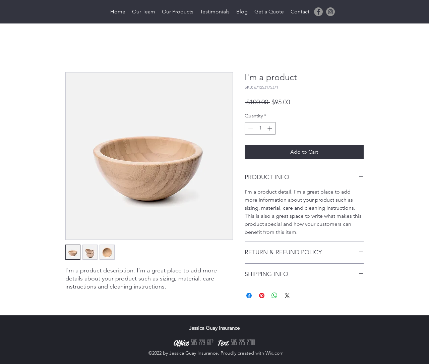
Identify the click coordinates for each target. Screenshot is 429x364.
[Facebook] (318, 11)
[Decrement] (250, 128)
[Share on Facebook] (249, 296)
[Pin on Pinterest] (262, 296)
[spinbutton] (260, 128)
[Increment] (270, 128)
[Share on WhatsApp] (274, 296)
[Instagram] (330, 11)
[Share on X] (287, 296)
